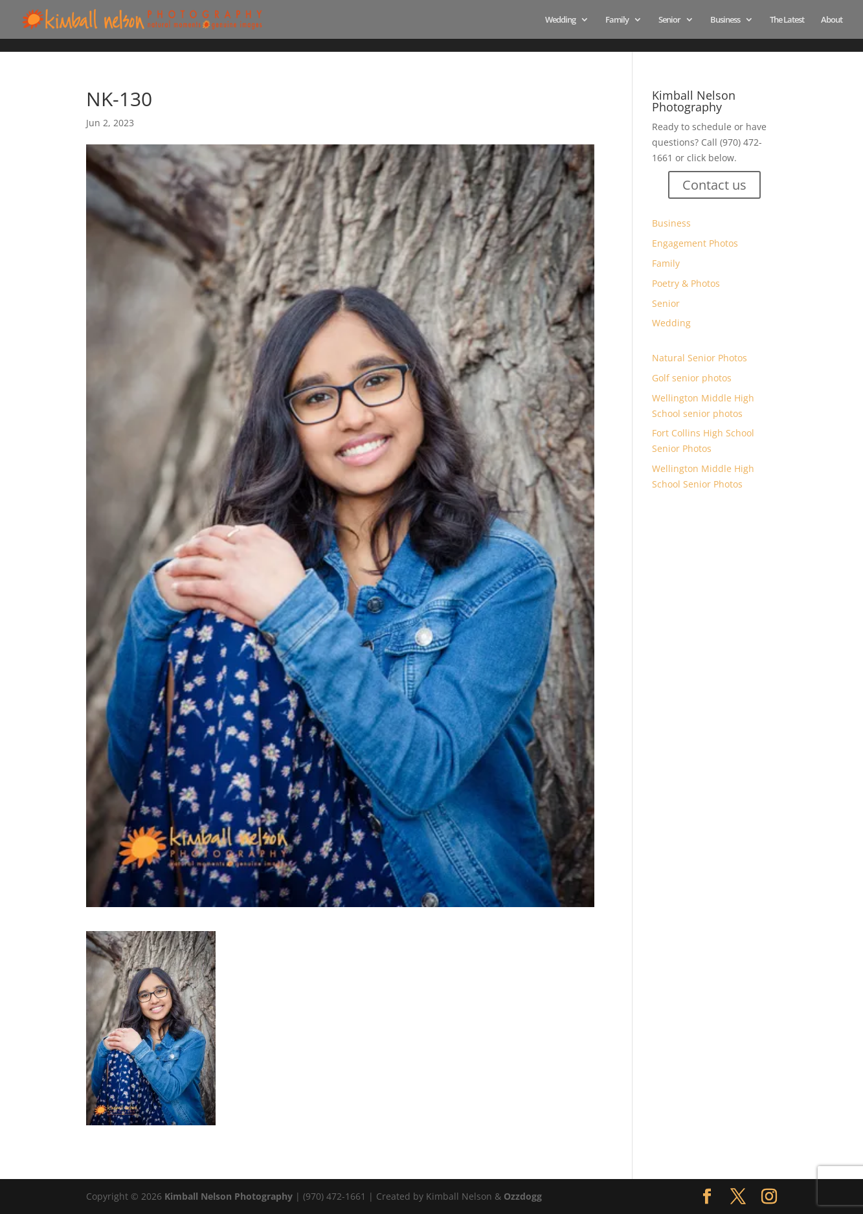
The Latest (787, 20)
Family (617, 20)
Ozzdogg (523, 1196)
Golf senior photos (692, 378)
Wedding (560, 20)
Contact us (714, 185)
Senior (669, 20)
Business (725, 20)
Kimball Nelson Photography (228, 1196)
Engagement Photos (695, 243)
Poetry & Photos (686, 283)
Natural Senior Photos (699, 358)
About (831, 20)
